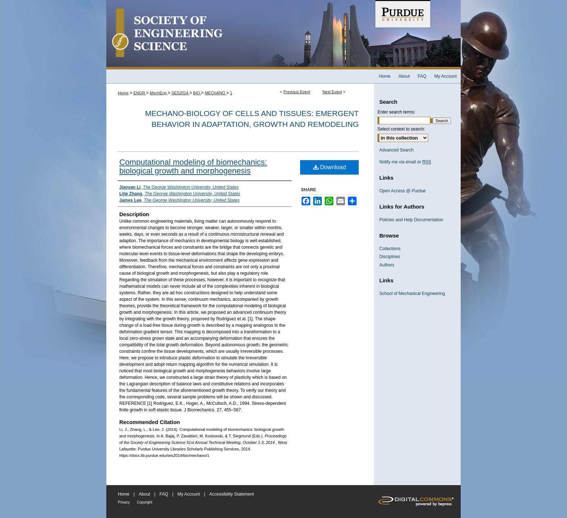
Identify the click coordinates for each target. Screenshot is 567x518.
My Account (189, 494)
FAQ (163, 494)
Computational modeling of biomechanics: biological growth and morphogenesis (193, 166)
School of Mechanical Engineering (412, 293)
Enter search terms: (396, 112)
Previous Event (297, 92)
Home (123, 93)
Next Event (332, 92)
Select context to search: (401, 129)
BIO (197, 93)
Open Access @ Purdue (402, 190)
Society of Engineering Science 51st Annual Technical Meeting (240, 34)
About (144, 494)
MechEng (159, 93)
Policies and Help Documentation (411, 219)
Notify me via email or (405, 161)
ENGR (139, 93)
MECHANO (215, 93)
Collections (390, 248)
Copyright (144, 502)
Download (329, 167)
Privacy (124, 502)
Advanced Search (396, 150)
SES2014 (180, 93)
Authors (386, 264)
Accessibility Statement (231, 494)
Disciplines (389, 256)
